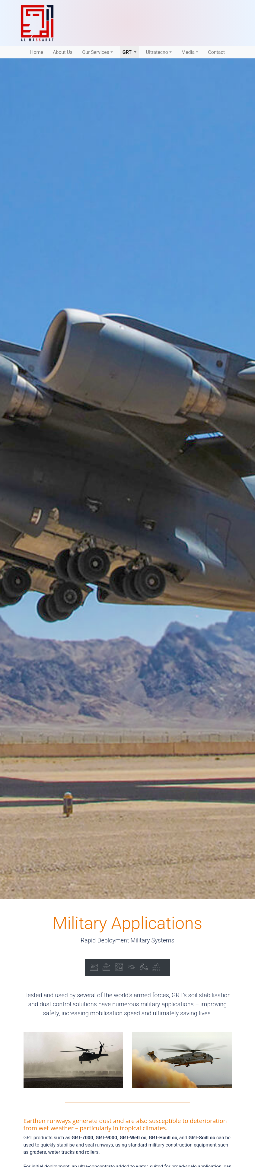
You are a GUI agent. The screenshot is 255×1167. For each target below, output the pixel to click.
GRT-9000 (106, 1138)
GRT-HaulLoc (163, 1138)
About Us (62, 52)
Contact (216, 52)
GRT (131, 51)
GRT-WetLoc (133, 1138)
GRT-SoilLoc (201, 1138)
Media (188, 52)
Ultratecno (157, 52)
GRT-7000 (82, 1138)
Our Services (95, 52)
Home (38, 51)
